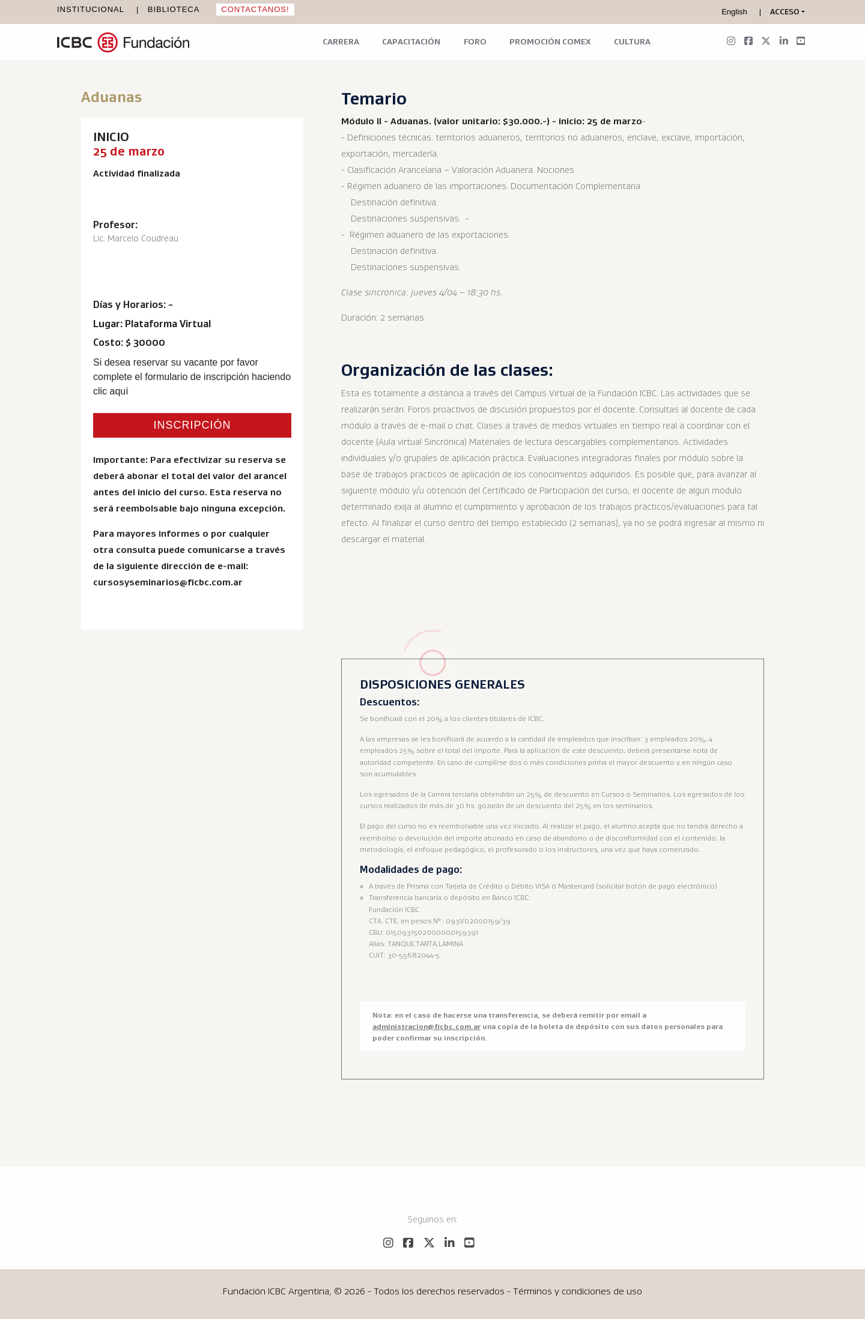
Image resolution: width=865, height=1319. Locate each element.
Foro (475, 41)
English (734, 11)
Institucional (90, 9)
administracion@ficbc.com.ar (426, 1026)
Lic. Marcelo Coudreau (135, 238)
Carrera (341, 41)
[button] (787, 12)
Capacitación (411, 41)
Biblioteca (174, 9)
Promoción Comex (549, 41)
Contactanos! (255, 9)
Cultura (632, 41)
